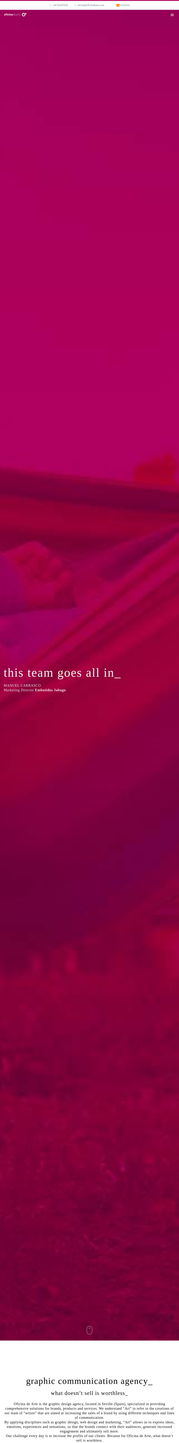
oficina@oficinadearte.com (91, 5)
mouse (89, 1330)
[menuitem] (123, 5)
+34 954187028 (60, 5)
